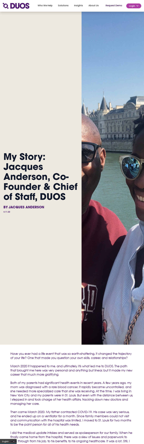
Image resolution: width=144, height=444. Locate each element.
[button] (45, 6)
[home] (16, 6)
